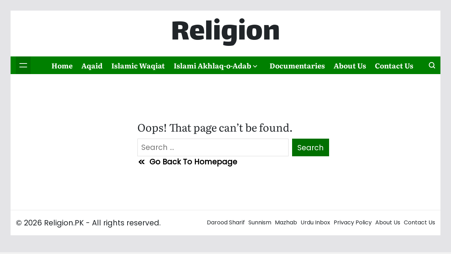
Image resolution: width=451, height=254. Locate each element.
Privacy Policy (353, 222)
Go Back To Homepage (187, 162)
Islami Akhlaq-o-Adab (215, 65)
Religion (225, 33)
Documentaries (297, 65)
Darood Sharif (226, 222)
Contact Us (394, 65)
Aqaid (92, 65)
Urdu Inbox (315, 222)
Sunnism (259, 222)
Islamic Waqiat (138, 65)
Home (62, 65)
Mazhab (286, 222)
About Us (350, 65)
